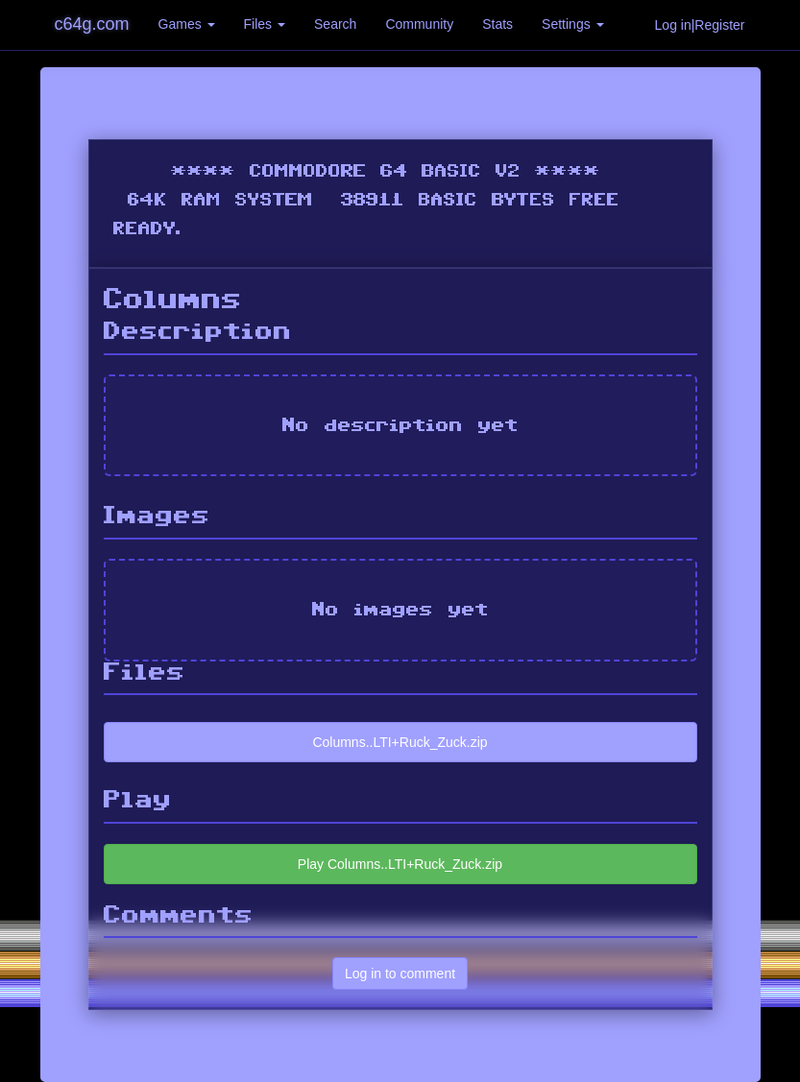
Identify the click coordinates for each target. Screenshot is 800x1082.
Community (419, 24)
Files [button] (264, 24)
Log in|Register (700, 25)
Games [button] (186, 24)
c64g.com (92, 24)
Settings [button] (572, 24)
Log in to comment (400, 973)
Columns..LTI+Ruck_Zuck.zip (399, 742)
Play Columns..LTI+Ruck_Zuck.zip (400, 864)
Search (335, 24)
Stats (497, 24)
